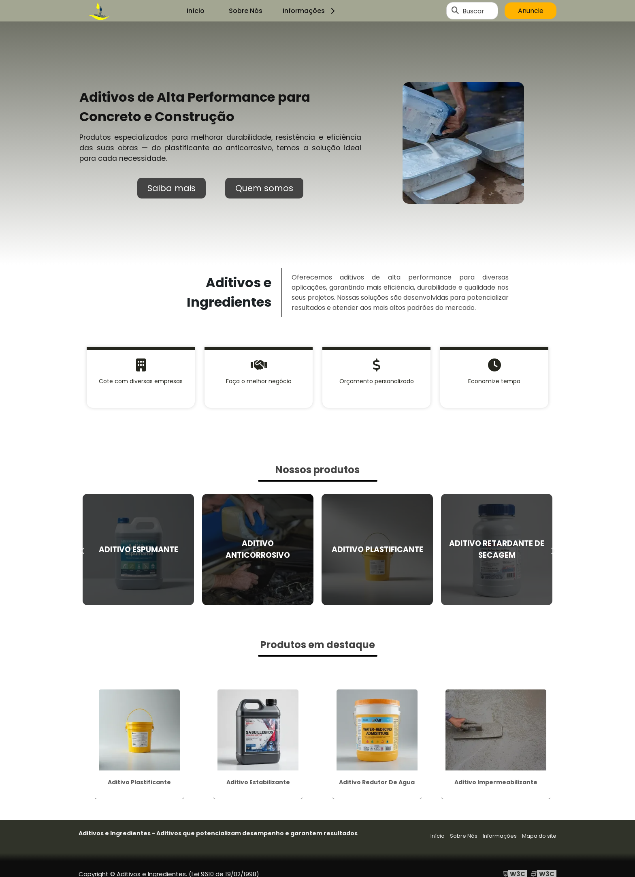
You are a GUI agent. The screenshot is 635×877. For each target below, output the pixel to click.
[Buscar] (455, 11)
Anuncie (530, 10)
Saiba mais (171, 188)
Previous (83, 549)
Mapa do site (539, 836)
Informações (310, 10)
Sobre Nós (245, 10)
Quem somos (264, 188)
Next (552, 549)
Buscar (473, 10)
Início (196, 10)
